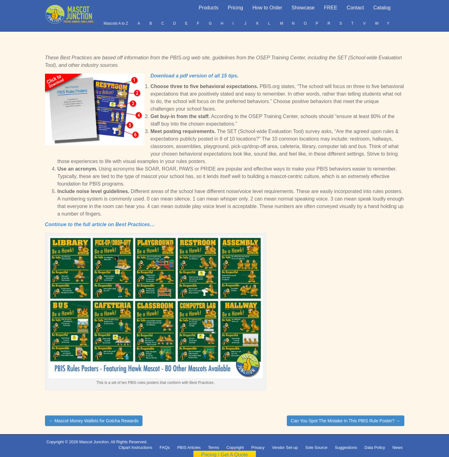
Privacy (258, 447)
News (397, 447)
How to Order (267, 7)
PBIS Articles (189, 447)
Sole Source (316, 447)
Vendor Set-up (285, 447)
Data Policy (375, 447)
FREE (330, 7)
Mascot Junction (93, 442)
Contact (355, 7)
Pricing (235, 7)
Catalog (382, 7)
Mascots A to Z (115, 23)
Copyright (235, 447)
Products (208, 7)
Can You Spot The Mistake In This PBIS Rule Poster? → (345, 420)
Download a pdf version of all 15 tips (194, 75)
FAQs (165, 447)
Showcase (303, 7)
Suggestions (346, 447)
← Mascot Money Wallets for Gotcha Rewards (94, 420)
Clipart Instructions (135, 447)
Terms (213, 447)
